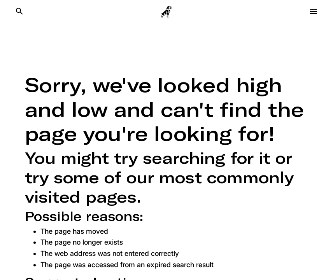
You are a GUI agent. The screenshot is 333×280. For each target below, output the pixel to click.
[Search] (19, 11)
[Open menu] (314, 11)
